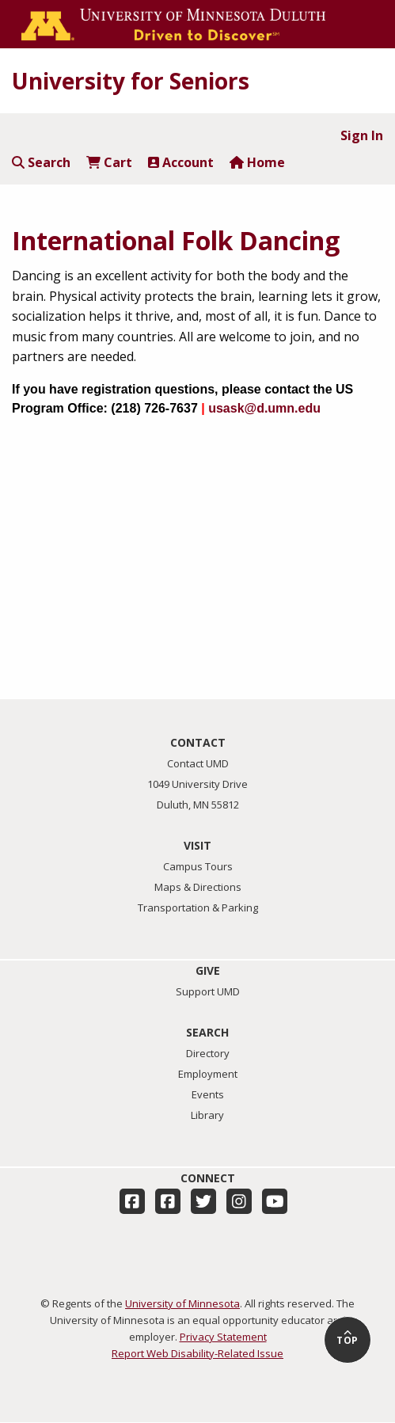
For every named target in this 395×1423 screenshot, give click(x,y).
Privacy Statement (223, 1337)
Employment (207, 1074)
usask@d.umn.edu (264, 408)
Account (181, 162)
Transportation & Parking (198, 907)
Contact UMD (198, 763)
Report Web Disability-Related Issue (197, 1353)
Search (41, 162)
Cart (109, 162)
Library (207, 1115)
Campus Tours (198, 866)
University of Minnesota (182, 1303)
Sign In (361, 135)
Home (257, 162)
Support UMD (208, 991)
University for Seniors (130, 81)
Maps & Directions (197, 887)
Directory (208, 1053)
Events (208, 1094)
